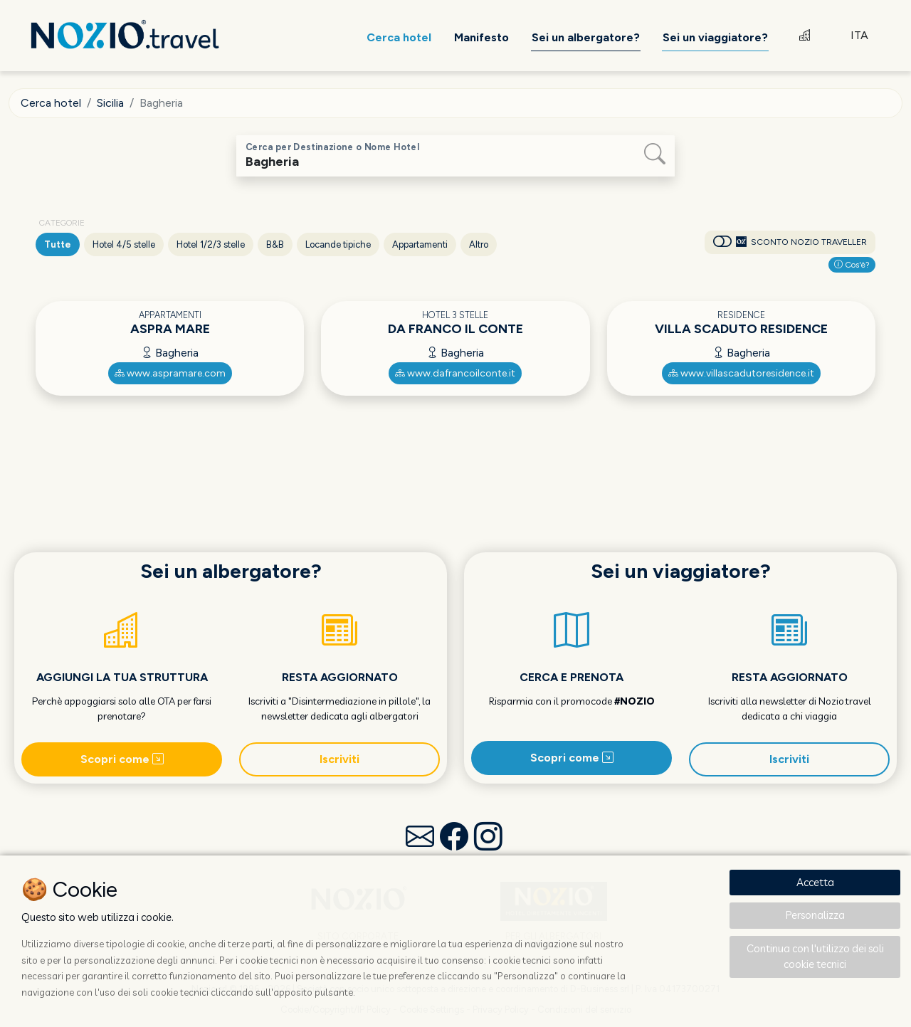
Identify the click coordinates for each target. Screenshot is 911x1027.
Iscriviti (339, 759)
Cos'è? (852, 265)
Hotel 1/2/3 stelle (211, 244)
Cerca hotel (51, 103)
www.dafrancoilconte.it (455, 373)
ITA (859, 35)
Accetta (815, 882)
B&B (275, 244)
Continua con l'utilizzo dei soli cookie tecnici (815, 956)
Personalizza (815, 915)
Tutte (57, 244)
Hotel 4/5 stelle (124, 244)
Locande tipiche (338, 244)
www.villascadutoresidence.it (741, 373)
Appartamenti (420, 244)
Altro (478, 244)
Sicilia (110, 103)
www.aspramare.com (170, 373)
